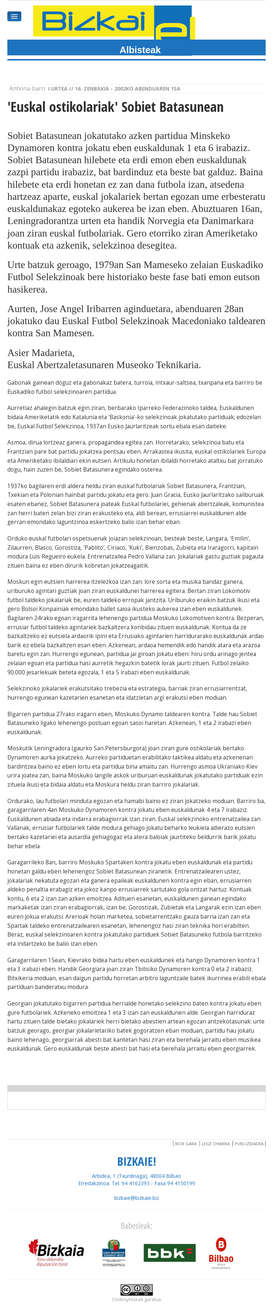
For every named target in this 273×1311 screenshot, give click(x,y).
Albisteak (140, 50)
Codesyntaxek (127, 1299)
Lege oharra (216, 1143)
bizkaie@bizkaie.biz (136, 1197)
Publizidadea (249, 1143)
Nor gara (186, 1143)
